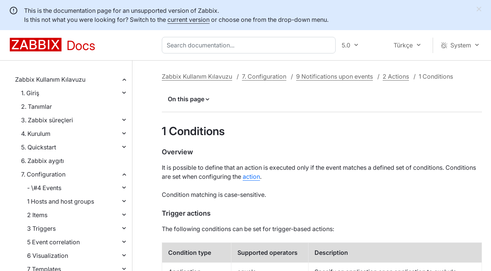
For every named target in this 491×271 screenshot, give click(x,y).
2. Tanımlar (36, 106)
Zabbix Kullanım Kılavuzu (50, 79)
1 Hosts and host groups (60, 201)
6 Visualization (47, 255)
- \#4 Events (44, 188)
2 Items (37, 215)
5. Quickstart (38, 147)
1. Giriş (30, 93)
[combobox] (250, 45)
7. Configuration (43, 174)
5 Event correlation (53, 242)
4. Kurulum (35, 133)
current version (188, 19)
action (251, 176)
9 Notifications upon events (334, 76)
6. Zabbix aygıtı (42, 160)
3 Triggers (41, 228)
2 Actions (396, 76)
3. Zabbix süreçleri (47, 120)
